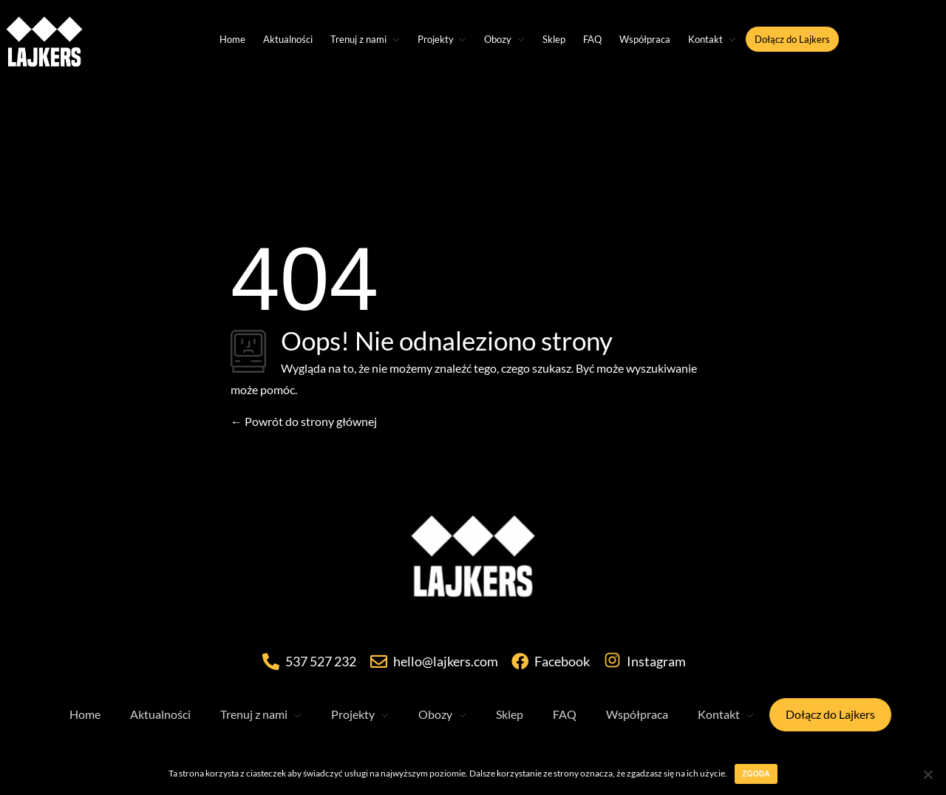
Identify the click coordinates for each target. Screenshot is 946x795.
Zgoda (755, 774)
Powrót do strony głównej (304, 421)
